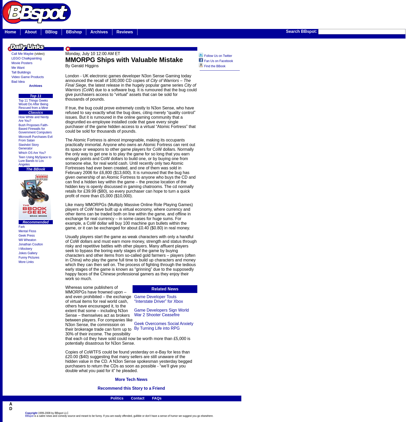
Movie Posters (21, 63)
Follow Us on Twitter (218, 56)
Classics (35, 112)
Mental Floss (27, 231)
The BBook (35, 169)
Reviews (125, 32)
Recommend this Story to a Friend (131, 388)
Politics (117, 398)
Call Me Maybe (22, 54)
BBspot (29, 416)
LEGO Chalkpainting (26, 58)
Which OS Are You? (32, 153)
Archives (99, 32)
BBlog (51, 32)
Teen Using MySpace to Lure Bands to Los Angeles (35, 160)
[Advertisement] (220, 154)
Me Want (18, 68)
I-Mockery (25, 249)
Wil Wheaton (27, 240)
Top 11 (35, 96)
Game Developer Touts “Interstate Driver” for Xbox (158, 299)
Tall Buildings (21, 72)
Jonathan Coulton (31, 244)
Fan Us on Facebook (218, 61)
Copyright (31, 413)
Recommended (35, 222)
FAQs (157, 398)
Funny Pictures (29, 257)
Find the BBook (215, 66)
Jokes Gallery (28, 253)
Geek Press (27, 235)
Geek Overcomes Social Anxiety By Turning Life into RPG (163, 325)
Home (10, 32)
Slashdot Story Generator (29, 146)
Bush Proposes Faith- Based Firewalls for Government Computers (35, 128)
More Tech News (131, 379)
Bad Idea (18, 82)
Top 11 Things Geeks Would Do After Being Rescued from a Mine (33, 104)
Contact (137, 398)
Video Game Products (27, 77)
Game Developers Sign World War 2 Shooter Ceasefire (161, 312)
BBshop (74, 32)
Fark (22, 227)
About (31, 32)
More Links (26, 262)
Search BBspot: (302, 31)
